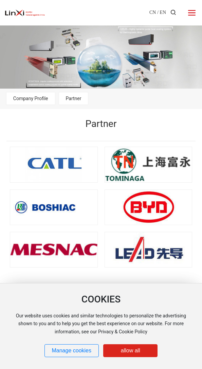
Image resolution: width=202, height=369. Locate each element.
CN (152, 12)
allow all (130, 350)
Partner (73, 98)
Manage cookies (71, 350)
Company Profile (30, 98)
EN (163, 12)
